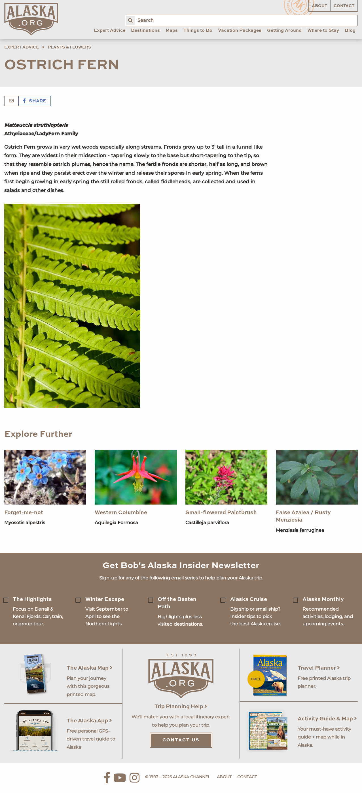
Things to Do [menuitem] (197, 30)
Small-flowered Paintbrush (221, 512)
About (319, 6)
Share (34, 101)
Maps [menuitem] (172, 30)
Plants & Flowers (69, 47)
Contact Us (181, 740)
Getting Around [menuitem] (284, 30)
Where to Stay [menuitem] (323, 30)
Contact (344, 6)
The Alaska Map (90, 668)
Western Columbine (121, 512)
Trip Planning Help (180, 706)
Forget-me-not (23, 512)
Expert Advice (21, 47)
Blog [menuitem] (350, 30)
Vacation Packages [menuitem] (239, 30)
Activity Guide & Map (327, 719)
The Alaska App (89, 721)
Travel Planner (319, 668)
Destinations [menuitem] (145, 30)
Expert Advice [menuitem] (109, 30)
